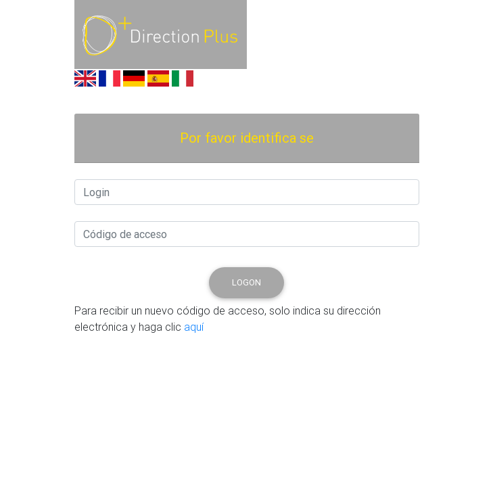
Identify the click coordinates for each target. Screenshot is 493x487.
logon (246, 282)
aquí (194, 326)
